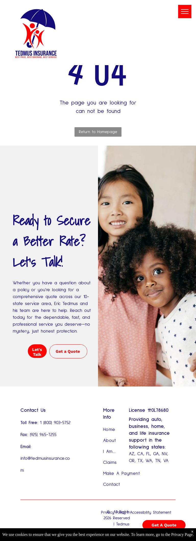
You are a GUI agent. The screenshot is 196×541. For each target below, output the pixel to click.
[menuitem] (122, 429)
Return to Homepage (98, 132)
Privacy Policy (113, 512)
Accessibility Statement (150, 512)
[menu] (184, 11)
